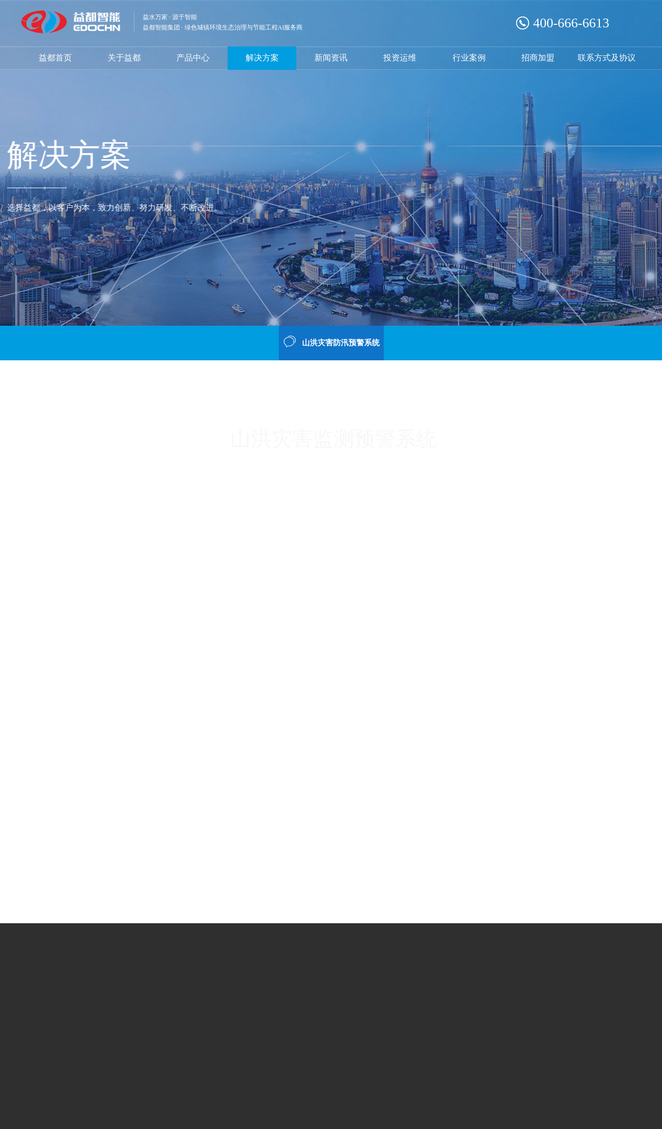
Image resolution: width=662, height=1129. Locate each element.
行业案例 (469, 57)
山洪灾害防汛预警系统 (331, 341)
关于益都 (124, 57)
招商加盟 (537, 57)
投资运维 (399, 57)
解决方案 (262, 57)
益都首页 (55, 57)
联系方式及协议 (607, 57)
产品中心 (192, 57)
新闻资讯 (331, 57)
